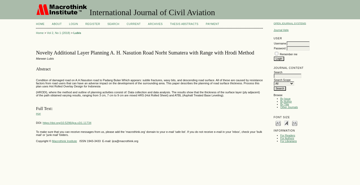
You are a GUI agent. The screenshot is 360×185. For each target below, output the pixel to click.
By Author (286, 101)
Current (134, 24)
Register (92, 24)
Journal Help (281, 30)
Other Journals (289, 107)
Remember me (289, 54)
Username (280, 43)
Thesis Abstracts (184, 24)
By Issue (285, 98)
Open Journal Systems (290, 23)
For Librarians (288, 141)
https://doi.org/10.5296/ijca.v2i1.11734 (67, 122)
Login (73, 24)
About (57, 24)
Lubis (77, 32)
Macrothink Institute (64, 141)
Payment (212, 24)
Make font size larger (294, 123)
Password (280, 48)
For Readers (287, 135)
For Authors (287, 138)
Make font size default (286, 123)
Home (40, 24)
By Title (284, 104)
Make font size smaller (278, 123)
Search (113, 24)
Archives (155, 24)
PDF (38, 113)
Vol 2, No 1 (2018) (58, 32)
